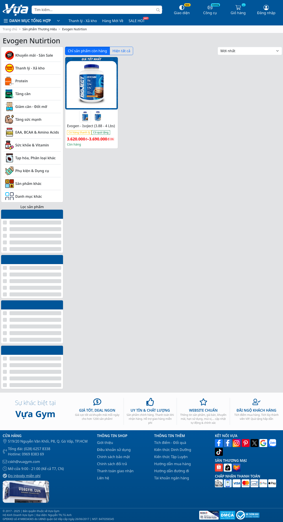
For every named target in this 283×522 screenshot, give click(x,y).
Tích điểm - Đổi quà (170, 442)
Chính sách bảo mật (113, 456)
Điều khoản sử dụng (114, 449)
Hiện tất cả (121, 50)
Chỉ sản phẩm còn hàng (87, 50)
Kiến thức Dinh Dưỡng (172, 449)
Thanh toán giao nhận (115, 470)
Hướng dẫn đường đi (171, 470)
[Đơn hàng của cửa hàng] (250, 51)
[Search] (97, 10)
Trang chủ (10, 29)
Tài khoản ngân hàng (171, 478)
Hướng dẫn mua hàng (172, 463)
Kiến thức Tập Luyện (170, 456)
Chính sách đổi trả (112, 463)
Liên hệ (103, 478)
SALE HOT (137, 20)
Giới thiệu (105, 442)
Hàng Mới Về (112, 20)
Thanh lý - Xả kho (83, 20)
